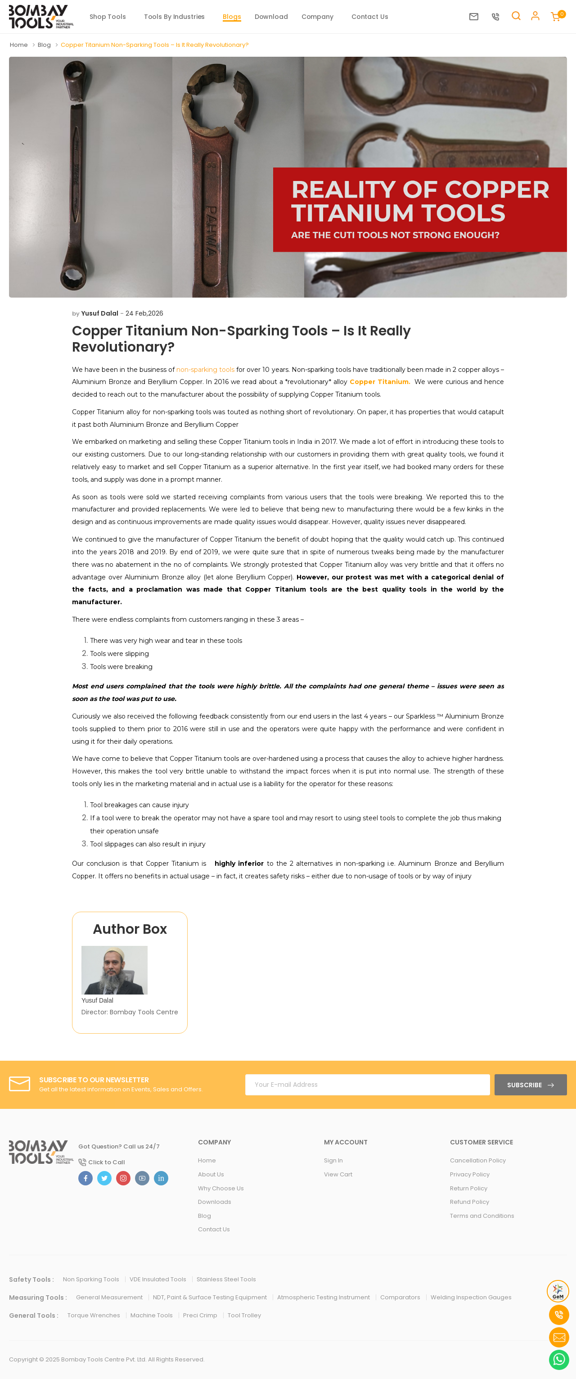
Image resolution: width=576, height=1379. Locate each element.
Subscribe (525, 1085)
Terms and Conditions (482, 1216)
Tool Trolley (244, 1315)
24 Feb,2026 (144, 313)
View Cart (338, 1174)
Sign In (333, 1160)
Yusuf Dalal (99, 313)
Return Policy (468, 1188)
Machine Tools (152, 1315)
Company (317, 16)
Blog (45, 45)
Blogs (232, 16)
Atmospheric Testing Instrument (324, 1297)
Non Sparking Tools (92, 1279)
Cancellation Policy (478, 1160)
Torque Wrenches (95, 1315)
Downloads (214, 1202)
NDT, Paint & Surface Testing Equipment (210, 1297)
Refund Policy (469, 1202)
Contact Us (369, 16)
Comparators (401, 1297)
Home (19, 45)
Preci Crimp (201, 1315)
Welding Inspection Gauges (471, 1297)
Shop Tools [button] (108, 16)
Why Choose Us (221, 1188)
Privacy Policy (470, 1174)
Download (271, 16)
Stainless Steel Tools (226, 1279)
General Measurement (110, 1297)
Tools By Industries (174, 16)
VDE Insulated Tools (159, 1279)
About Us (211, 1174)
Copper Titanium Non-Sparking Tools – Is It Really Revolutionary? (241, 339)
